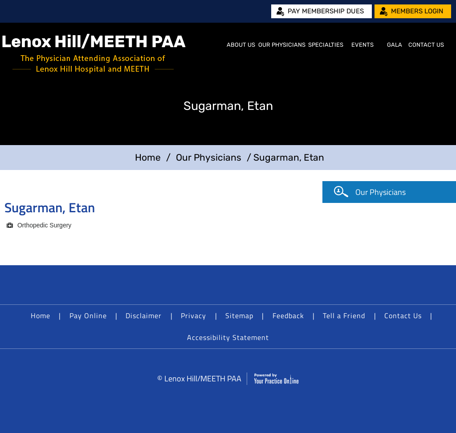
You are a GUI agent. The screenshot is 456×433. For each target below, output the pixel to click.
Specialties (325, 44)
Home (214, 45)
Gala (394, 44)
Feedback (288, 315)
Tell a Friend (344, 315)
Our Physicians (281, 44)
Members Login (417, 11)
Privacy (193, 315)
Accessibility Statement (228, 337)
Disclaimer (144, 315)
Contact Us (426, 44)
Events (362, 44)
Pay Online (88, 315)
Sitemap (239, 315)
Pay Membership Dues (326, 11)
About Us (241, 44)
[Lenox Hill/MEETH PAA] (94, 53)
